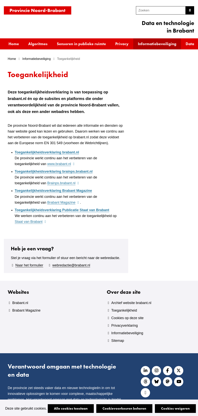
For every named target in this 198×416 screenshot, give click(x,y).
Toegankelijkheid (124, 310)
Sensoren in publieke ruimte (81, 43)
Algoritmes (38, 43)
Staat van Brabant (31, 222)
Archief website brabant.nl (131, 303)
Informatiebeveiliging (157, 43)
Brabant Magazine (63, 202)
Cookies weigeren (175, 408)
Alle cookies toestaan (71, 408)
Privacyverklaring (124, 325)
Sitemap (117, 341)
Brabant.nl (20, 303)
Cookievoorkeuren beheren (124, 408)
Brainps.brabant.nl (63, 183)
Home (14, 43)
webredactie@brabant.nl (71, 265)
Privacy (122, 43)
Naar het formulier (29, 265)
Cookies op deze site (127, 318)
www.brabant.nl (61, 164)
